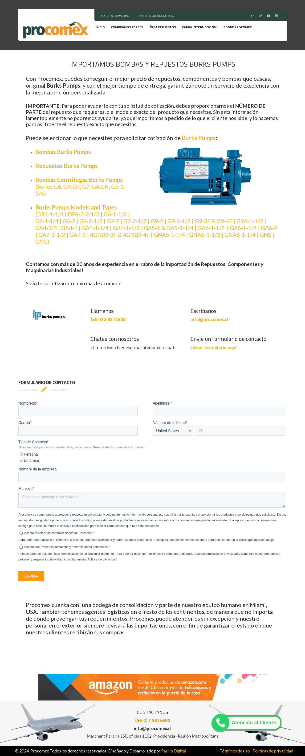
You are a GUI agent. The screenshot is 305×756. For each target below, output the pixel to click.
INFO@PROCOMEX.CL (161, 15)
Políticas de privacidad (272, 750)
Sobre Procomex (238, 27)
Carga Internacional (199, 27)
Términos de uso (235, 750)
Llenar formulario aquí (213, 347)
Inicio (100, 27)
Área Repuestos (162, 27)
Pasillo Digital (173, 750)
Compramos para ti (127, 27)
